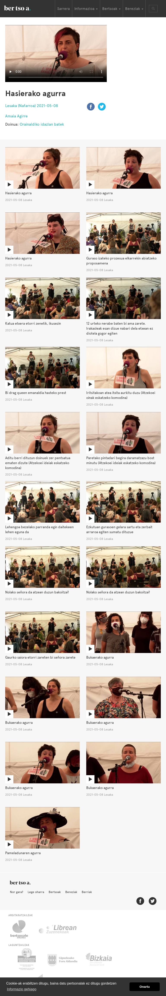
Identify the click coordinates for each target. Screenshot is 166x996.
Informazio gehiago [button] (21, 989)
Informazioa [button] (86, 8)
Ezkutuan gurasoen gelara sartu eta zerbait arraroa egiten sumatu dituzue (119, 529)
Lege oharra (36, 892)
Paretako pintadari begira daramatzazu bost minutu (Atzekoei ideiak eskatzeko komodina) (121, 460)
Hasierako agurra (18, 193)
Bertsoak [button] (111, 8)
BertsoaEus (23, 7)
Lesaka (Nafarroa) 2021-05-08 (31, 105)
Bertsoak (55, 892)
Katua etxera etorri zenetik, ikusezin (33, 323)
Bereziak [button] (134, 8)
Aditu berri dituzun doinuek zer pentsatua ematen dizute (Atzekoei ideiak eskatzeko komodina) (37, 463)
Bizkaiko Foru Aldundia (103, 959)
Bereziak (71, 892)
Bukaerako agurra (100, 657)
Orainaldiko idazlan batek (42, 124)
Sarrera (63, 8)
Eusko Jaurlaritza (26, 959)
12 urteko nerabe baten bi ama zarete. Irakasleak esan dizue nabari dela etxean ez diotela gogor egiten (119, 328)
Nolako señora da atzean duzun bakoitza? (37, 592)
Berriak (87, 892)
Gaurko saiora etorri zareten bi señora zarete (40, 657)
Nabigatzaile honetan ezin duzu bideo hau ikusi (56, 53)
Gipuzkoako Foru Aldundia (65, 959)
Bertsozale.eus (21, 929)
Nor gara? (16, 892)
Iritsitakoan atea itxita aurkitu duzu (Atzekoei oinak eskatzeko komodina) (120, 395)
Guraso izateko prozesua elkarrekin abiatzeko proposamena (121, 260)
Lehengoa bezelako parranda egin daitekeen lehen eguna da (39, 529)
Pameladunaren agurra (23, 853)
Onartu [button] (145, 986)
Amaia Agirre (16, 116)
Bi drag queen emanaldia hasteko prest (35, 393)
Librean (57, 929)
